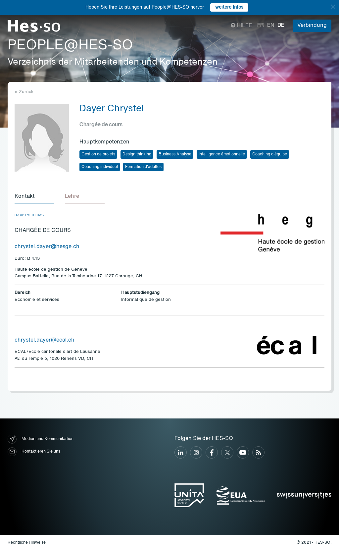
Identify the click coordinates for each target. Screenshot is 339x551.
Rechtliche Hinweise (27, 543)
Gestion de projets (98, 154)
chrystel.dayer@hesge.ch (47, 246)
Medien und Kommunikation (40, 439)
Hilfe (241, 25)
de (280, 25)
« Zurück (24, 92)
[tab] (34, 197)
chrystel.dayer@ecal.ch (44, 340)
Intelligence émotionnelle (222, 154)
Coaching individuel (99, 167)
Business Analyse (175, 154)
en (270, 25)
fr (260, 25)
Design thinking (136, 154)
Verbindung (312, 25)
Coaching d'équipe (269, 154)
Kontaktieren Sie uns (34, 451)
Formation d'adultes (143, 167)
